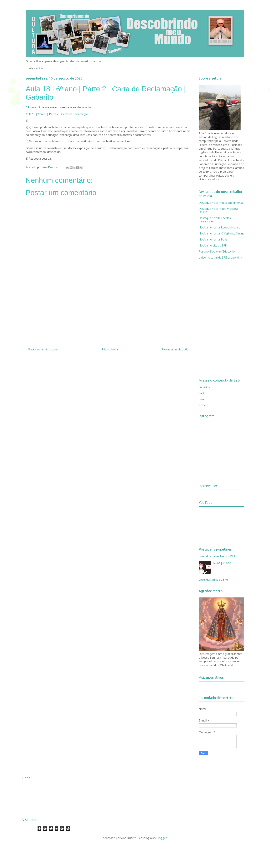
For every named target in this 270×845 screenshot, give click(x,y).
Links (202, 399)
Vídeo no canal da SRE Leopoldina (220, 257)
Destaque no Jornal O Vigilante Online (218, 210)
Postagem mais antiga (175, 349)
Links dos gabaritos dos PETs (218, 556)
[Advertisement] (109, 310)
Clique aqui (33, 107)
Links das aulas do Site (213, 579)
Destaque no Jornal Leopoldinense (221, 203)
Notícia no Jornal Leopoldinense (219, 227)
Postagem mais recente (43, 349)
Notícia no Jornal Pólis (213, 239)
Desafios (204, 387)
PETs (202, 405)
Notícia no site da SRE (213, 245)
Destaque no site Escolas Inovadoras (215, 219)
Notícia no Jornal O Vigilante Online (221, 233)
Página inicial (36, 68)
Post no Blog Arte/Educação (217, 251)
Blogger (161, 838)
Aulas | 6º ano (222, 563)
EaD (201, 393)
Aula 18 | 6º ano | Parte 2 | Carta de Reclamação (57, 114)
